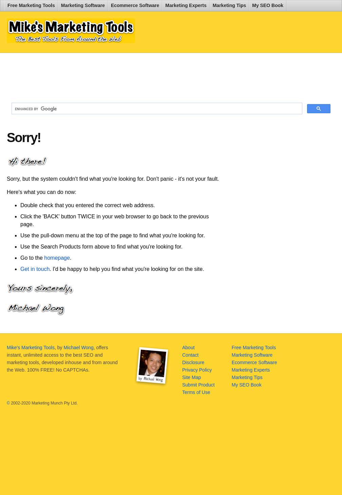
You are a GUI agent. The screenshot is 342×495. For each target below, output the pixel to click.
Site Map (191, 377)
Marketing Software (83, 5)
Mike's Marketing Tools (31, 347)
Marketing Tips (229, 5)
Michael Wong (78, 347)
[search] (156, 109)
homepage (57, 258)
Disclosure (193, 362)
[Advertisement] (171, 75)
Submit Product (198, 385)
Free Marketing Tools (31, 5)
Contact (190, 355)
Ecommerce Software (135, 5)
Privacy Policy (197, 370)
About (188, 347)
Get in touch (35, 269)
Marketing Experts (185, 5)
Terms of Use (196, 392)
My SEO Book (267, 5)
